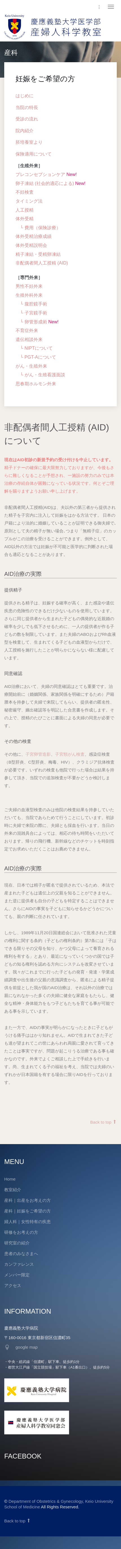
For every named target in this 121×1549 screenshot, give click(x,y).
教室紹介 (12, 1189)
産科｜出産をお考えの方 (27, 1200)
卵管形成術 (36, 321)
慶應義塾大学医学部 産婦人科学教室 (53, 27)
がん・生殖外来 (31, 366)
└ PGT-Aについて (36, 357)
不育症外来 (27, 330)
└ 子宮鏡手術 (31, 312)
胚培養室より (29, 142)
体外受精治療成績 (34, 236)
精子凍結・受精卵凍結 (38, 254)
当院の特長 (27, 107)
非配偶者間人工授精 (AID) (42, 263)
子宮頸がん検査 (70, 760)
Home (10, 1179)
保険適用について (34, 154)
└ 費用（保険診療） (38, 227)
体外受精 (25, 218)
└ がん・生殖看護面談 (40, 374)
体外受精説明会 (31, 245)
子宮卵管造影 (38, 760)
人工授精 (25, 210)
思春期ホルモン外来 (36, 383)
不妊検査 (25, 192)
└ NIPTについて (34, 348)
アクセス (12, 1285)
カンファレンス (19, 1264)
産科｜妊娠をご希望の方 (27, 1211)
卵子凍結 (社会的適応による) (45, 183)
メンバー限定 (17, 1274)
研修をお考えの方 (21, 1232)
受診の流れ (27, 119)
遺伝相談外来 (29, 339)
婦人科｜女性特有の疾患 (27, 1221)
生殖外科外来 (29, 295)
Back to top (103, 1128)
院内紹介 (25, 130)
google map (27, 1347)
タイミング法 (29, 201)
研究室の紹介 (17, 1242)
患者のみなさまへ (21, 1253)
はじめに (25, 95)
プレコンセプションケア (40, 174)
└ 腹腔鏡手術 (31, 304)
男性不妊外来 (29, 286)
